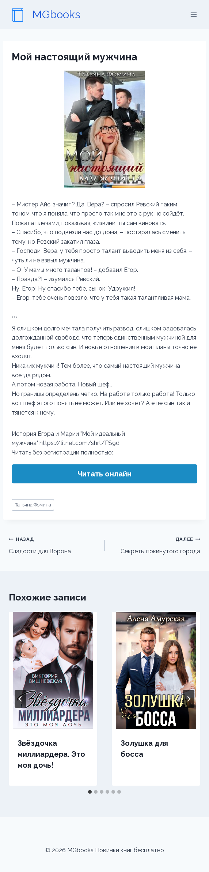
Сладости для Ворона (54, 544)
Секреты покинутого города (155, 544)
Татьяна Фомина (33, 505)
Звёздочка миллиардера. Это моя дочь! (51, 754)
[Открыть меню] (193, 14)
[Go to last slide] (20, 699)
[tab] (90, 792)
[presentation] (53, 670)
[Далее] (188, 699)
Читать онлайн (104, 473)
